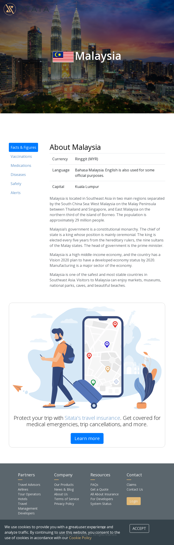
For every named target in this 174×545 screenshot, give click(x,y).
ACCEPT (139, 528)
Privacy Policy (64, 503)
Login (134, 501)
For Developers (101, 499)
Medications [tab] (21, 165)
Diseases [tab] (18, 174)
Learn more (87, 438)
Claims (131, 484)
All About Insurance (104, 494)
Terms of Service (66, 499)
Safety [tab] (16, 183)
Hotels (22, 499)
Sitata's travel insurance (92, 417)
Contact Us (135, 489)
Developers (26, 513)
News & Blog (64, 489)
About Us (61, 494)
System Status (100, 503)
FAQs (94, 484)
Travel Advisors (29, 484)
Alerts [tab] (16, 192)
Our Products (64, 484)
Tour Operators (29, 494)
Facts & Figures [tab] (23, 147)
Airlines (23, 489)
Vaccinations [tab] (21, 156)
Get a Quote (99, 489)
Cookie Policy (80, 537)
